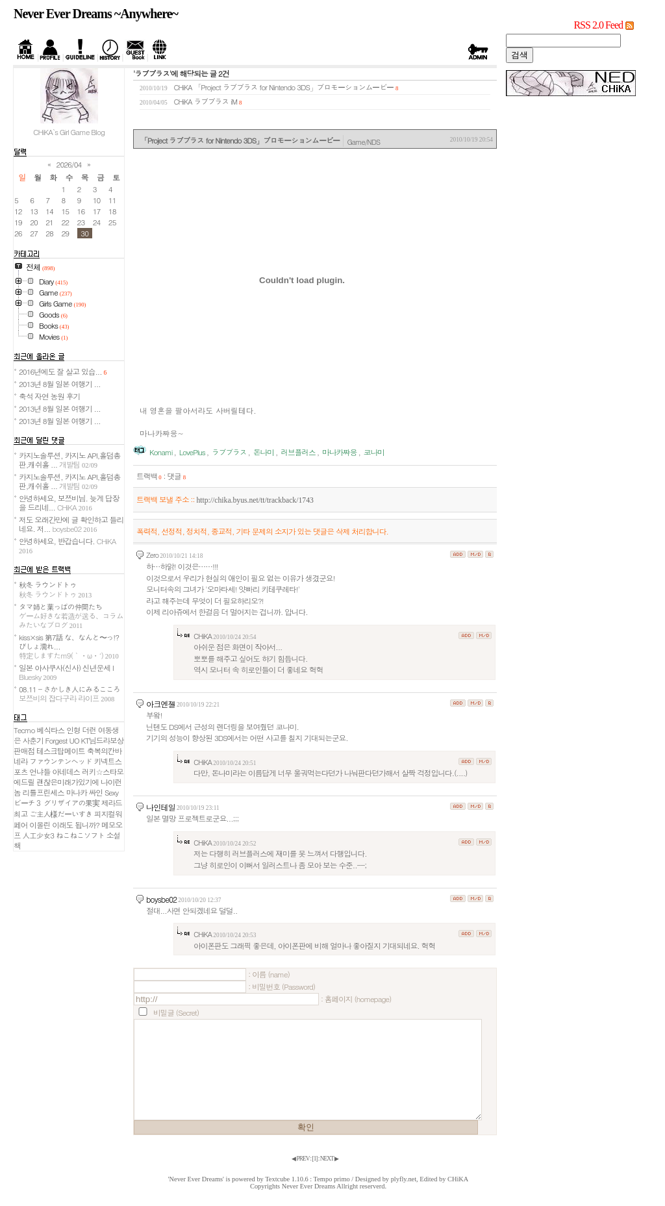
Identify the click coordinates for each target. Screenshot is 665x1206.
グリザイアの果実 (71, 803)
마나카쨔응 (339, 452)
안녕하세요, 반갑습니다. (67, 545)
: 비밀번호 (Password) (281, 986)
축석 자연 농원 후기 (49, 396)
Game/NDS (363, 141)
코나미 (374, 452)
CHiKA (457, 1179)
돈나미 (263, 452)
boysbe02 (161, 899)
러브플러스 (298, 452)
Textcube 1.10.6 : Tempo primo (307, 1179)
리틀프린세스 (43, 792)
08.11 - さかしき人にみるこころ (69, 693)
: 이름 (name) (269, 974)
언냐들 (39, 771)
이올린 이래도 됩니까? (64, 825)
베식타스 (51, 730)
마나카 (76, 792)
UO (74, 740)
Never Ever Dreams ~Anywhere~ (96, 13)
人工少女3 (39, 835)
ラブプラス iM (215, 101)
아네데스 (66, 771)
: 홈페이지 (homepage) (356, 999)
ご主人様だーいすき (60, 814)
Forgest (56, 740)
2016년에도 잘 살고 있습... (63, 371)
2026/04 (69, 164)
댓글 (176, 476)
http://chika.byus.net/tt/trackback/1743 (254, 500)
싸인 (96, 792)
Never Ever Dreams (309, 1186)
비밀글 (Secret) (176, 1012)
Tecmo (24, 730)
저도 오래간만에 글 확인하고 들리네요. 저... (71, 524)
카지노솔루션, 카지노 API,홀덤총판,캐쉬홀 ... (69, 460)
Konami (161, 452)
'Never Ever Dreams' (196, 1179)
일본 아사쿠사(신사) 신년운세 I (66, 672)
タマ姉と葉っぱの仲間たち (71, 615)
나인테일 (160, 806)
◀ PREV (301, 1158)
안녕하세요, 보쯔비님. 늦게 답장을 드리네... (69, 502)
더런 (88, 730)
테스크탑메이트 (60, 751)
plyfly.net (403, 1179)
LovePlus (192, 452)
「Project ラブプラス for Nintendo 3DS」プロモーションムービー (294, 87)
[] (315, 1158)
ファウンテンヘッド (60, 761)
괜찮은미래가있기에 (67, 782)
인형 (73, 730)
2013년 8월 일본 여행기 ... (60, 384)
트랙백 (149, 476)
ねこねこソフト (80, 835)
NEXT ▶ (329, 1158)
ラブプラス (229, 452)
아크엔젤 (160, 703)
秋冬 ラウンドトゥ (55, 589)
